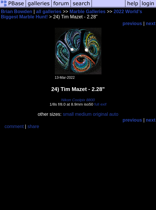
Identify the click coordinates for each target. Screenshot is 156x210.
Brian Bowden (16, 11)
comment (14, 126)
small (68, 114)
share (33, 126)
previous (132, 23)
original (100, 114)
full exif (100, 104)
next (150, 23)
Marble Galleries (87, 11)
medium (83, 114)
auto (113, 114)
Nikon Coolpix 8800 (78, 100)
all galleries (49, 11)
